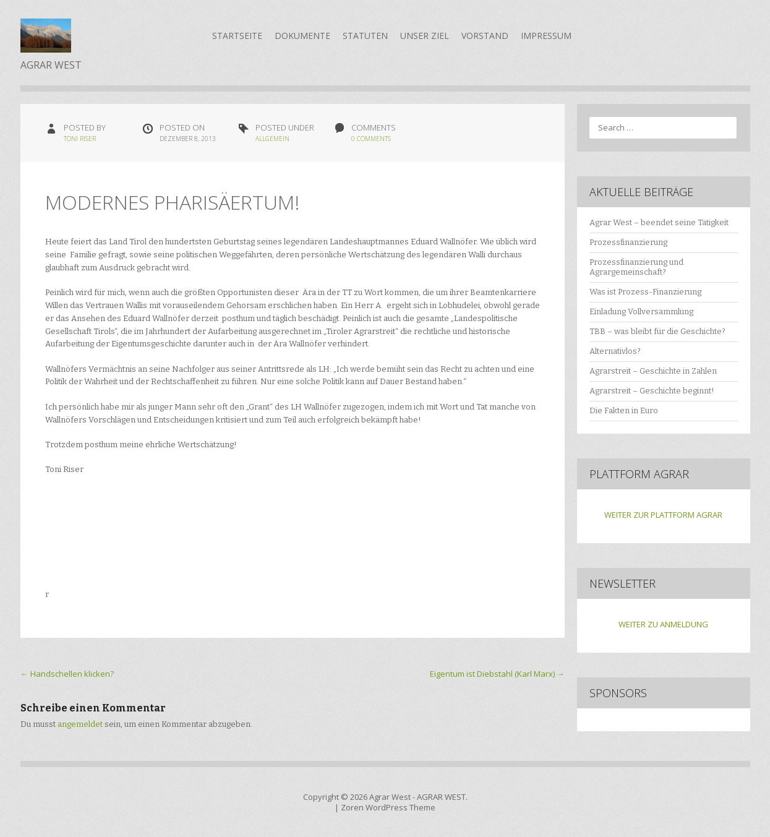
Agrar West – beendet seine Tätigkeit (659, 222)
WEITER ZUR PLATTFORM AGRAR (663, 514)
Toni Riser (80, 138)
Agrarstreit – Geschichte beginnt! (651, 390)
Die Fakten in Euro (623, 410)
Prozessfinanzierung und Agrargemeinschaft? (636, 267)
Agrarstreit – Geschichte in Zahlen (653, 371)
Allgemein (272, 138)
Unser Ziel (424, 35)
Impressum (546, 35)
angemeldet (80, 724)
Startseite (237, 35)
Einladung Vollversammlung (641, 311)
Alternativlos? (615, 351)
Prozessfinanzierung (628, 242)
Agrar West (390, 796)
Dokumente (302, 35)
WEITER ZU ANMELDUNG (663, 624)
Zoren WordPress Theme (388, 807)
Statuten (365, 35)
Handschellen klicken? (67, 673)
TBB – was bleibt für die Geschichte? (657, 331)
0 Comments (371, 138)
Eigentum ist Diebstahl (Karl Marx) (497, 673)
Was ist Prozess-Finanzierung (645, 291)
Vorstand (484, 35)
